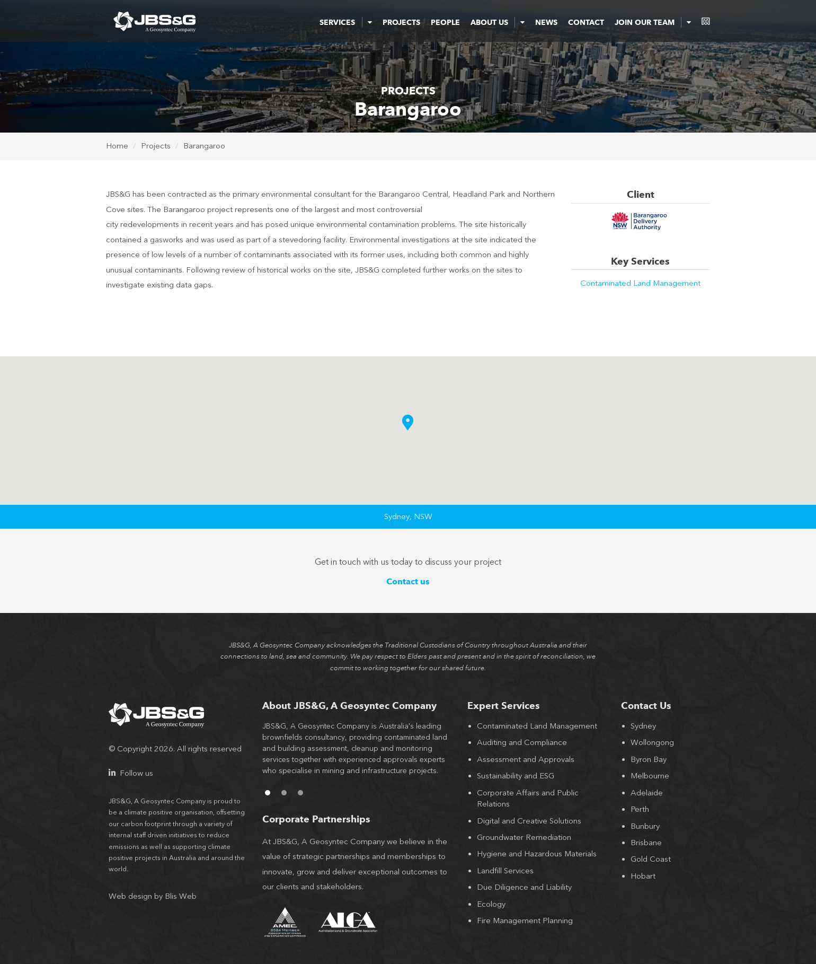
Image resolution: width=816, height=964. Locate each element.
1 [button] (267, 792)
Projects (401, 22)
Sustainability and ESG (515, 776)
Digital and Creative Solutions (529, 821)
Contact (586, 22)
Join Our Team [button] (653, 22)
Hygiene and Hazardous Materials (537, 853)
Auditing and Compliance (522, 742)
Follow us (131, 773)
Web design (130, 896)
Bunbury (645, 826)
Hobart (643, 876)
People (445, 22)
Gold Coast (651, 859)
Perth (640, 809)
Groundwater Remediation (524, 837)
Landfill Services (505, 870)
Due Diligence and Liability (524, 887)
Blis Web (181, 896)
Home (117, 146)
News (546, 22)
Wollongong (652, 742)
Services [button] (345, 22)
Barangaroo (204, 146)
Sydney (643, 726)
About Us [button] (498, 22)
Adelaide (647, 793)
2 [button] (284, 792)
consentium (706, 21)
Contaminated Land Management (640, 283)
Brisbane (646, 842)
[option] (356, 754)
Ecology (491, 904)
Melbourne (650, 776)
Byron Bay (649, 759)
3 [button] (300, 792)
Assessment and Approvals (525, 759)
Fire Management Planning (525, 920)
